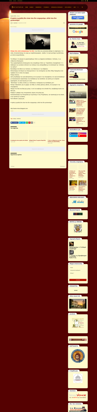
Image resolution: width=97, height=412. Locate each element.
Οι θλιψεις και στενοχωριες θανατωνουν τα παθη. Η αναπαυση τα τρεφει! (72, 174)
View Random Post (78, 18)
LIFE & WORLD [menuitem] (68, 7)
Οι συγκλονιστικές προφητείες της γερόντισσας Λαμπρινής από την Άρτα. (80, 120)
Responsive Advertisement (38, 29)
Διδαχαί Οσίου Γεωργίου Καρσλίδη (37, 140)
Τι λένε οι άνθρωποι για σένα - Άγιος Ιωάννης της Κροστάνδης (56, 141)
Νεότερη (12, 166)
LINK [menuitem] (75, 7)
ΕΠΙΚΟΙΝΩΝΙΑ (20, 0)
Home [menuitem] (26, 7)
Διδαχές (14, 118)
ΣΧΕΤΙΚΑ (14, 0)
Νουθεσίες (19, 118)
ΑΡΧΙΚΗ (10, 0)
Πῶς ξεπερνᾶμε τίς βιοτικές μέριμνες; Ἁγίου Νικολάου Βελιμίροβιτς (82, 173)
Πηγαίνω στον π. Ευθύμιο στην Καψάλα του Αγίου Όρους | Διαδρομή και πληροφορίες (81, 102)
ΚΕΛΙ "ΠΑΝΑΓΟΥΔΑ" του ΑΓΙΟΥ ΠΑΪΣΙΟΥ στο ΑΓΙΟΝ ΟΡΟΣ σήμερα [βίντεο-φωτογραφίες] (80, 111)
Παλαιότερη (62, 166)
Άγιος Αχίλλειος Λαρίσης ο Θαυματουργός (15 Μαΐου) (82, 188)
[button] (78, 7)
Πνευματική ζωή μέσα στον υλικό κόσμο (72, 188)
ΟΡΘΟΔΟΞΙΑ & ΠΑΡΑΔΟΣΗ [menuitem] (56, 7)
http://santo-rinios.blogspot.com (19, 108)
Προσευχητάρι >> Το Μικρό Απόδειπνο (76, 94)
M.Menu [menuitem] (31, 7)
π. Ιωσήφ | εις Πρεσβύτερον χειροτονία (77, 256)
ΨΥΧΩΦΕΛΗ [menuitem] (46, 7)
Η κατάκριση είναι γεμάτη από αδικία (19, 140)
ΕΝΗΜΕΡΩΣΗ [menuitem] (38, 7)
